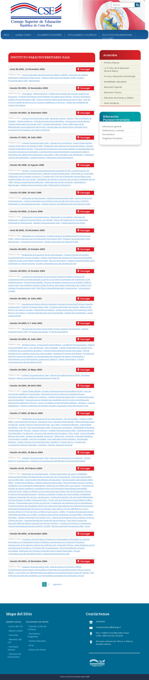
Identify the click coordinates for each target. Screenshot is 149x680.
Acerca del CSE (16, 626)
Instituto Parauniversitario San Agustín (35, 220)
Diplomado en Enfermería (59, 185)
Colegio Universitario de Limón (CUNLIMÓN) (68, 474)
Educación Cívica (45, 421)
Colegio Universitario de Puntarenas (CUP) (74, 310)
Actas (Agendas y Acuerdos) (82, 35)
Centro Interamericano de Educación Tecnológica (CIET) (38, 239)
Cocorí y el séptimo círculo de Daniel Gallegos (57, 403)
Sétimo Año (59, 436)
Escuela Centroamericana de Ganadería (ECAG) (50, 170)
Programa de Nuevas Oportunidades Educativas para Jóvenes (45, 96)
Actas (31, 645)
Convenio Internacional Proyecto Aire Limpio (62, 350)
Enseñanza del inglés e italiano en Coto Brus (27, 397)
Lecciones (69, 436)
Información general (111, 126)
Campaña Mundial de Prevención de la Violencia (45, 520)
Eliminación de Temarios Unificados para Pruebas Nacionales (45, 551)
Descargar (85, 69)
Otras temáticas (111, 103)
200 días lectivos (29, 345)
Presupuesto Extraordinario (77, 121)
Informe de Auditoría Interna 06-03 (65, 375)
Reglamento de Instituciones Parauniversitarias (64, 146)
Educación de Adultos (78, 75)
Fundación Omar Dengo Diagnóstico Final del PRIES (60, 514)
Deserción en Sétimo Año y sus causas (63, 485)
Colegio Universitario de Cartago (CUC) (24, 124)
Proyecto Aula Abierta (51, 124)
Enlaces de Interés (37, 649)
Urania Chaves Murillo (82, 143)
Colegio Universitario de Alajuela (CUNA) (58, 77)
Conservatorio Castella (18, 439)
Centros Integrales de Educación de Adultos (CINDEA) (45, 75)
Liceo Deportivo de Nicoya (25, 421)
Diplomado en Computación (34, 236)
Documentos (108, 134)
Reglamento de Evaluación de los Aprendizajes (42, 255)
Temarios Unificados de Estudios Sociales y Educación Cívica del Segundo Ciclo (54, 406)
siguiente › (57, 584)
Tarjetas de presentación (61, 143)
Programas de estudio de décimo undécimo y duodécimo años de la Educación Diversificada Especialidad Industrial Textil (51, 488)
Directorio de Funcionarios (14, 655)
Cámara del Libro (15, 520)
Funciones (13, 635)
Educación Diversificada (63, 421)
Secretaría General (13, 648)
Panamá (51, 445)
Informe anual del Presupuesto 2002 (67, 526)
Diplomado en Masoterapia (33, 198)
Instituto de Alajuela (34, 436)
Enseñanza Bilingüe (69, 424)
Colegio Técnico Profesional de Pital (34, 424)
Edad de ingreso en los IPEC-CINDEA (65, 567)
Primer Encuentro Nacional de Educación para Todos (59, 99)
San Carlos (55, 424)
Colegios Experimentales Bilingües (29, 182)
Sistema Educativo (37, 641)
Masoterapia (34, 80)
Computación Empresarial (31, 242)
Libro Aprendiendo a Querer (72, 548)
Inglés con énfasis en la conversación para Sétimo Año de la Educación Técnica (57, 491)
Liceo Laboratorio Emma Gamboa (61, 439)
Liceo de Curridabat (37, 439)
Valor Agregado (51, 347)
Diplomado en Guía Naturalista (35, 474)
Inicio (6, 35)
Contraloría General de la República (48, 121)
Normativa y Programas (34, 635)
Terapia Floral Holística (24, 482)
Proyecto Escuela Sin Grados (76, 255)
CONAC (62, 511)
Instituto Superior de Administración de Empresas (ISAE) (65, 204)
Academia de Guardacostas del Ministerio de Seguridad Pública (57, 461)
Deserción (48, 436)
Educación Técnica (65, 545)
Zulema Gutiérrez (24, 121)
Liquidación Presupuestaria (74, 345)
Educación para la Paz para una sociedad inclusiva (62, 394)
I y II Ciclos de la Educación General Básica (116, 69)
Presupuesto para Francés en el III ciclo (33, 503)
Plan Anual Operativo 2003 (39, 427)
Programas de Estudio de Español (64, 307)
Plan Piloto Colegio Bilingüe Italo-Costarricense (56, 288)
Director (70, 118)
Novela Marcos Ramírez (44, 310)
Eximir (76, 433)
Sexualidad (13, 551)
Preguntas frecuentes (112, 138)
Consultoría (27, 93)
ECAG (70, 433)
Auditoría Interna (37, 157)
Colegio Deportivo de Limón (73, 223)
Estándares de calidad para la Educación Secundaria (30, 154)
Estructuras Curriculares (61, 427)
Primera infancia (111, 62)
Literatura (82, 403)
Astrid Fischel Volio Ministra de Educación (42, 480)
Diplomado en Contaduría (61, 217)
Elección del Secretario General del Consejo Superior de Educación (51, 329)
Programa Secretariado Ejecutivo (22, 494)
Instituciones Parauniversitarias (59, 157)
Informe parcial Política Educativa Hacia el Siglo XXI (37, 378)
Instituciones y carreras (113, 130)
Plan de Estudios (71, 419)
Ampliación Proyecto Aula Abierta (67, 353)
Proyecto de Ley (66, 442)
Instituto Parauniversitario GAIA (21, 99)
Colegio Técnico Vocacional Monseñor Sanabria (37, 442)
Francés (27, 430)
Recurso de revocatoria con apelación (66, 458)
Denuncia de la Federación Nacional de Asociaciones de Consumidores (39, 477)
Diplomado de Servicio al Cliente (59, 182)
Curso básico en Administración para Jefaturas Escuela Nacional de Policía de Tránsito (52, 572)
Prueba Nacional (15, 430)
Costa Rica (42, 445)
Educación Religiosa (84, 436)
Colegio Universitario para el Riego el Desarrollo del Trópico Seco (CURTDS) (55, 201)
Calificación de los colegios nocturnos (24, 176)
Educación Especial (64, 445)
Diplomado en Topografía (82, 173)
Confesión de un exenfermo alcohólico (25, 350)
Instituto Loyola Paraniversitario (56, 173)
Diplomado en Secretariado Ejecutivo (24, 204)
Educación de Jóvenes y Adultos (119, 97)
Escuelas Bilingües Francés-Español (23, 257)
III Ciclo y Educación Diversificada (119, 76)
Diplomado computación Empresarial (24, 77)
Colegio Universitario (67, 359)
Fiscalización (28, 433)
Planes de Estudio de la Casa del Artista (71, 220)
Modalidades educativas (115, 81)
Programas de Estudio (38, 331)
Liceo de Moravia (36, 347)
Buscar (137, 5)
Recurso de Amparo (81, 96)
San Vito (22, 427)
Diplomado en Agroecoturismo (21, 263)
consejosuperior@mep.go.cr (108, 627)
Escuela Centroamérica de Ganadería (51, 433)
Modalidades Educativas (83, 427)
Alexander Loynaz (57, 118)
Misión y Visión (16, 630)
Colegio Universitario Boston (20, 149)
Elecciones (108, 38)
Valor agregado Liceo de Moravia (69, 154)
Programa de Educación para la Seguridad (45, 313)
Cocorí (87, 526)
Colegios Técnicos (39, 430)
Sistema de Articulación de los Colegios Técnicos (73, 517)
